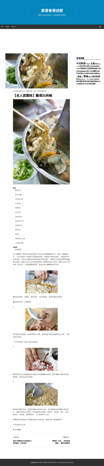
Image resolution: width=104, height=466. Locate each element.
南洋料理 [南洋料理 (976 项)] (82, 66)
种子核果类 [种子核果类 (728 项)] (86, 73)
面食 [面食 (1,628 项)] (84, 81)
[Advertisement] (52, 41)
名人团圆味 (18, 429)
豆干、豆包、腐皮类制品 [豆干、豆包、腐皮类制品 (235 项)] (89, 79)
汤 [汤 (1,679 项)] (79, 71)
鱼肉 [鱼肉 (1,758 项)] (90, 84)
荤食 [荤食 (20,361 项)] (86, 76)
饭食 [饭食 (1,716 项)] (80, 84)
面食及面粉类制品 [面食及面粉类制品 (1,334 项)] (92, 81)
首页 (2, 26)
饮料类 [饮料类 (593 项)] (87, 84)
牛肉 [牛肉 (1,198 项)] (91, 71)
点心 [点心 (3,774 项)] (88, 71)
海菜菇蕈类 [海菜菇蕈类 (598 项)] (83, 71)
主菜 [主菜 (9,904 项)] (93, 63)
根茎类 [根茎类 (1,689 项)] (95, 68)
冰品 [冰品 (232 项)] (78, 66)
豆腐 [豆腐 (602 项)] (95, 79)
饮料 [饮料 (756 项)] (83, 84)
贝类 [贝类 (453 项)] (98, 79)
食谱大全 (13, 26)
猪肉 (35, 91)
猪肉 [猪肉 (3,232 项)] (95, 71)
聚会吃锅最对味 (42, 91)
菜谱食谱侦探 (52, 10)
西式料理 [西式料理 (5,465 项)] (96, 76)
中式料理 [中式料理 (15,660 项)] (80, 63)
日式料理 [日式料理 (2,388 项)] (89, 68)
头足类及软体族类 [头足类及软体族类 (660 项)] (94, 66)
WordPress (40, 462)
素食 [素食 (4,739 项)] (79, 76)
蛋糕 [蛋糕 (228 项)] (91, 76)
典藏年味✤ (29, 91)
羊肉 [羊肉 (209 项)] (82, 76)
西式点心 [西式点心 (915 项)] (79, 79)
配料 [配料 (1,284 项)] (77, 81)
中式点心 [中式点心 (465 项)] (88, 63)
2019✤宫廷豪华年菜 (19, 91)
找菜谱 (7, 26)
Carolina (71, 462)
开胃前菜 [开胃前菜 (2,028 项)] (82, 68)
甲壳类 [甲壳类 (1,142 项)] (80, 73)
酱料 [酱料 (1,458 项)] (81, 81)
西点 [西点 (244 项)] (83, 79)
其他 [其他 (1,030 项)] (96, 64)
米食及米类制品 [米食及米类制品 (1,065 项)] (94, 73)
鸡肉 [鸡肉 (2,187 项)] (94, 84)
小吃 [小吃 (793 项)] (77, 68)
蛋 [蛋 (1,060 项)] (89, 77)
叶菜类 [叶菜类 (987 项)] (87, 66)
